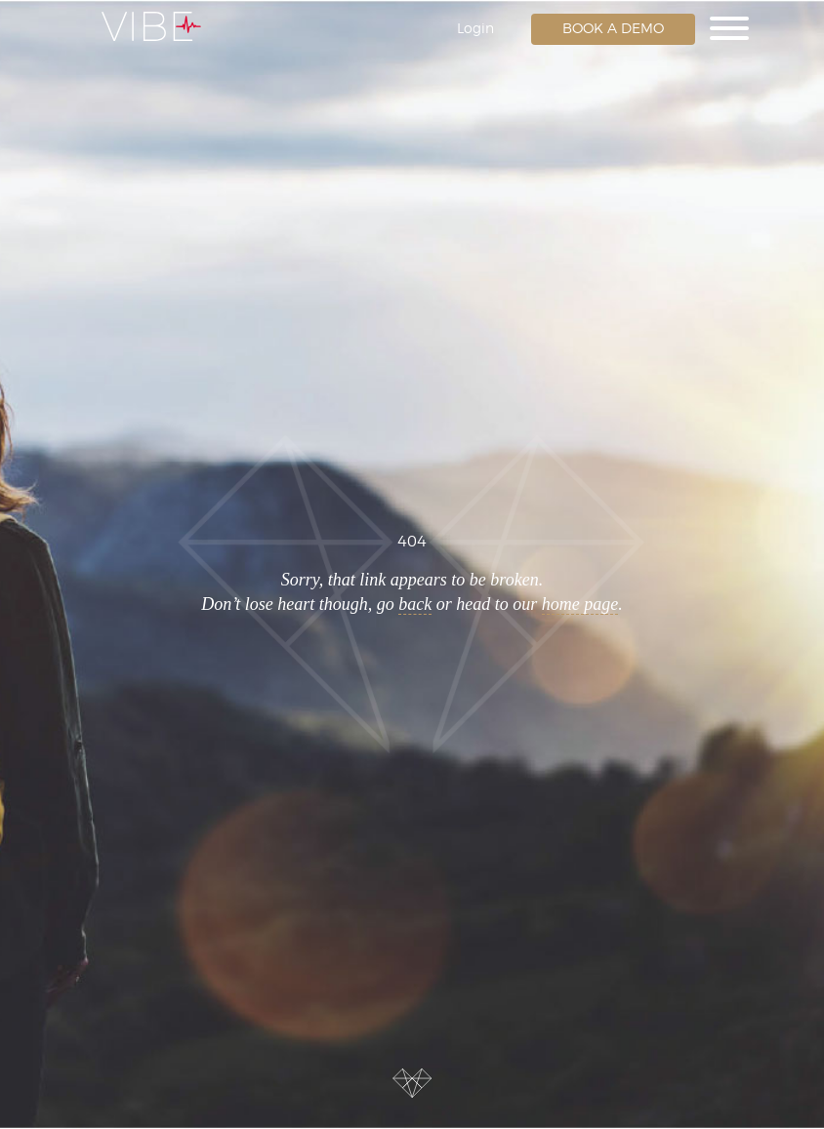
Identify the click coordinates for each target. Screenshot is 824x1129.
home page (580, 604)
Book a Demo (613, 29)
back (415, 604)
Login (475, 29)
